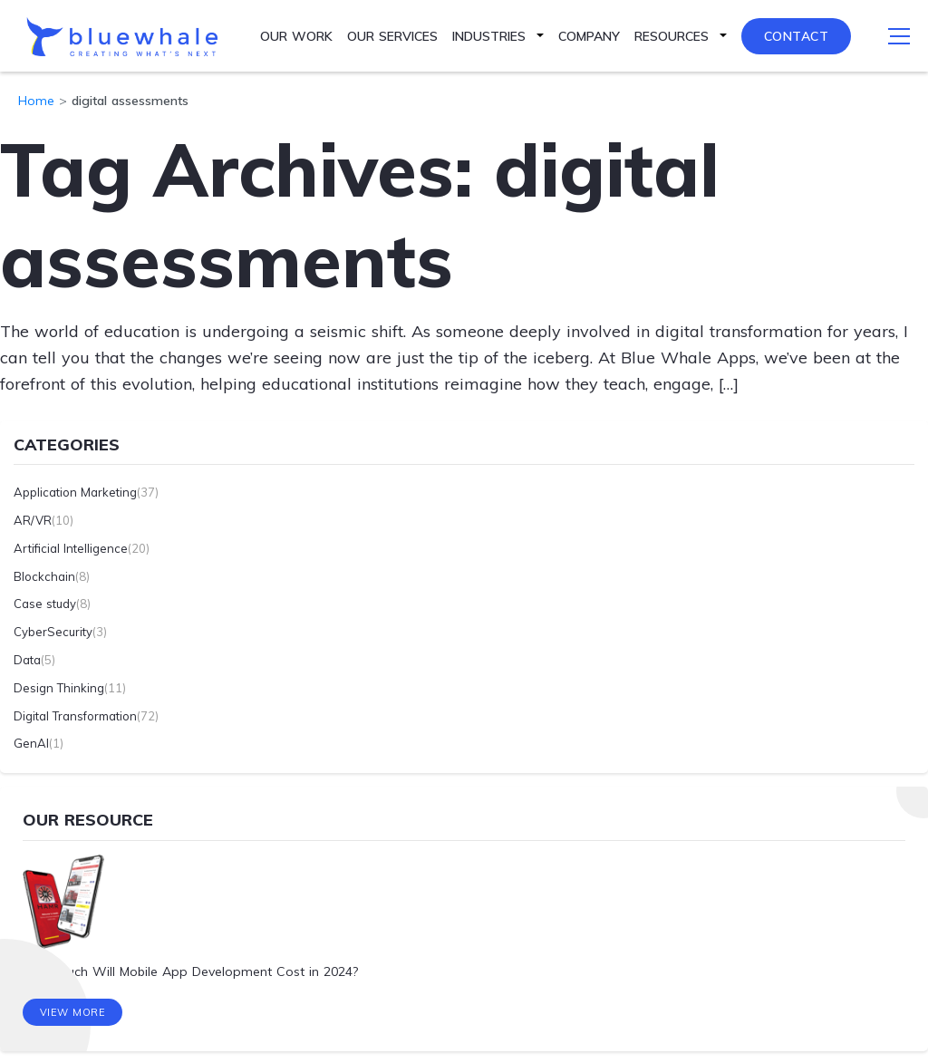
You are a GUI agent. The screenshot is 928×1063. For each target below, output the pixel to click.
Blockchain (44, 576)
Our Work (296, 36)
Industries (489, 36)
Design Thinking (59, 688)
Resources (671, 36)
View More (73, 1013)
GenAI (31, 743)
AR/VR (33, 520)
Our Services (392, 36)
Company (589, 36)
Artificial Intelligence (71, 548)
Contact (796, 36)
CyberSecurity (53, 631)
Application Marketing (75, 492)
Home (36, 100)
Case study (45, 603)
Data (27, 659)
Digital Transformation (75, 716)
